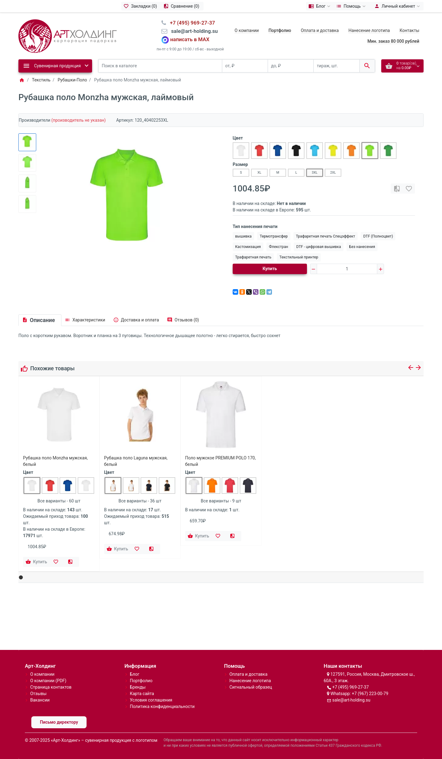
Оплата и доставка (320, 30)
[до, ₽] (291, 66)
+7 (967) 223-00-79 (370, 693)
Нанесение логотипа (369, 30)
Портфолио (141, 680)
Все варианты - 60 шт (58, 500)
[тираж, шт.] (336, 66)
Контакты (409, 30)
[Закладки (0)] (141, 6)
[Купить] (37, 562)
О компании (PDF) (48, 680)
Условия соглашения (151, 700)
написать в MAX (190, 40)
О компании (247, 30)
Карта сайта (142, 693)
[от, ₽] (245, 66)
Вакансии (39, 700)
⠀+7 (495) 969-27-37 (190, 23)
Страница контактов (51, 687)
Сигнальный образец (250, 687)
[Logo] (67, 35)
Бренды (138, 687)
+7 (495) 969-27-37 (350, 687)
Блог (134, 674)
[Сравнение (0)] (182, 6)
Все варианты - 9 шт (221, 500)
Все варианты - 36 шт (139, 500)
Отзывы (38, 693)
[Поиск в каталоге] (160, 66)
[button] (21, 578)
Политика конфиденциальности (162, 706)
